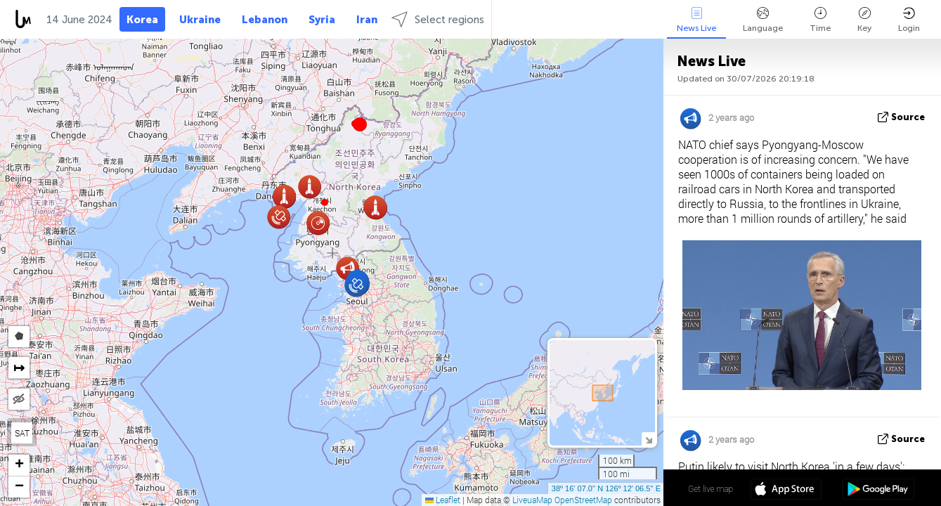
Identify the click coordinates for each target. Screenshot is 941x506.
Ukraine (200, 19)
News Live (696, 20)
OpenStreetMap (583, 499)
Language (763, 20)
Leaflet (442, 499)
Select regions (437, 19)
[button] (324, 202)
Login (909, 20)
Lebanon (264, 19)
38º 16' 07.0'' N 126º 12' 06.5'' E (606, 488)
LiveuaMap (532, 499)
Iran (366, 19)
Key (864, 20)
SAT (22, 433)
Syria (322, 19)
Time (820, 20)
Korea (142, 19)
